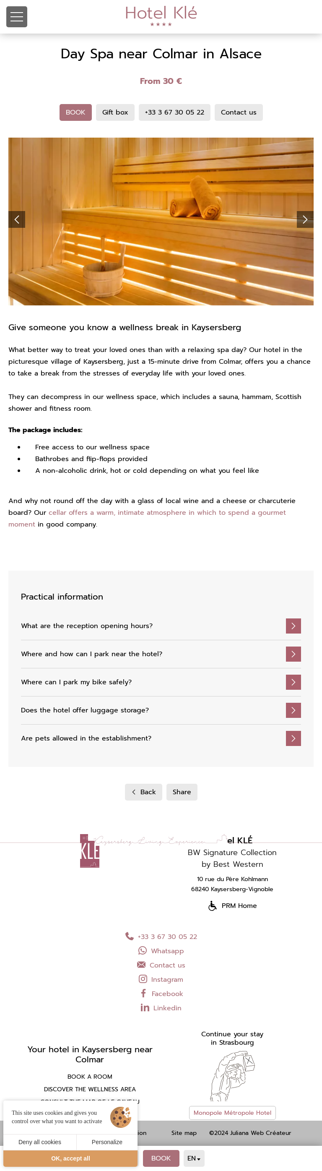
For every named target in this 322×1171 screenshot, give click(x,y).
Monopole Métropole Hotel (232, 1112)
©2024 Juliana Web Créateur (250, 1133)
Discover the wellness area (90, 1089)
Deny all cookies (39, 1142)
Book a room (90, 1077)
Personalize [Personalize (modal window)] (107, 1142)
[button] (16, 219)
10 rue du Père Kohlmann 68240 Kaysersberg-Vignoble (232, 884)
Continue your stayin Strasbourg (232, 1038)
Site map (184, 1133)
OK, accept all (70, 1158)
